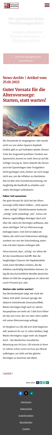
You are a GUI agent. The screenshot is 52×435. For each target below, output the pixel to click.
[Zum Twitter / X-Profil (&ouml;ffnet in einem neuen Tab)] (26, 393)
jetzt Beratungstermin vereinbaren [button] (26, 58)
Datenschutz (26, 408)
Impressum (26, 402)
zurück (7, 373)
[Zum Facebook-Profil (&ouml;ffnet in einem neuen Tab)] (20, 393)
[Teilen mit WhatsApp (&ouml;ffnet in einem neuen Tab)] (44, 382)
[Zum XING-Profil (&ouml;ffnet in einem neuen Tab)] (32, 393)
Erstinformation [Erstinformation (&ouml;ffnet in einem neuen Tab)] (26, 415)
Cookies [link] (26, 428)
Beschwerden (26, 422)
